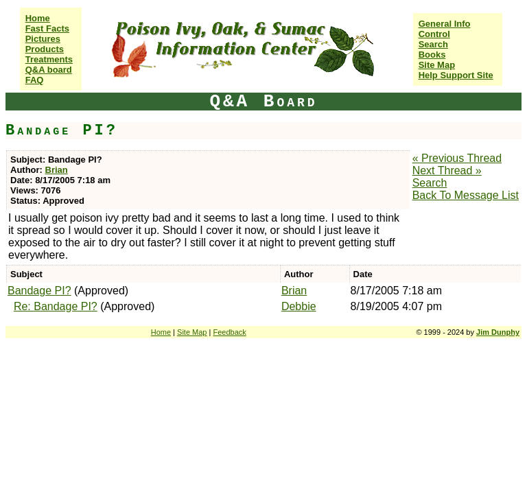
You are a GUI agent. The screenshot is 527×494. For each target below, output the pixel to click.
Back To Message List (465, 195)
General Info (445, 24)
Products (44, 49)
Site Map (437, 65)
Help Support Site (456, 75)
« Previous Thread (457, 158)
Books (432, 54)
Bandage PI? (39, 290)
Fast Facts (47, 28)
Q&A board (48, 69)
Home (37, 18)
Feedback (229, 332)
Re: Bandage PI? (55, 306)
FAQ (34, 80)
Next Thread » (447, 170)
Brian (56, 170)
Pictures (42, 39)
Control (434, 34)
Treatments (49, 59)
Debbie (298, 306)
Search (433, 44)
